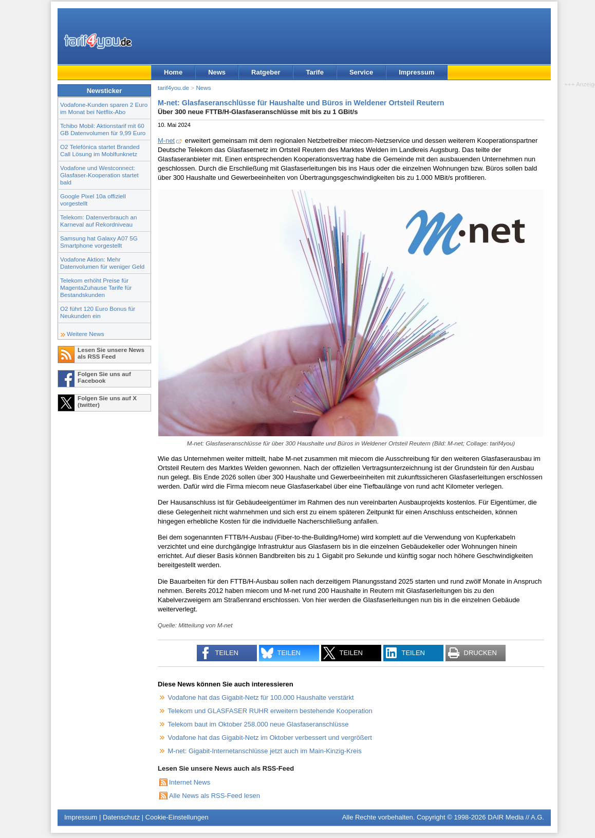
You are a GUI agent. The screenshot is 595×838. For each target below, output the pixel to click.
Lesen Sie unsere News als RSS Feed (111, 353)
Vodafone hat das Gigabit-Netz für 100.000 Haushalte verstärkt (261, 697)
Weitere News (85, 333)
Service (361, 72)
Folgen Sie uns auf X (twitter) (107, 401)
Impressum (416, 72)
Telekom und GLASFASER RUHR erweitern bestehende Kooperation (270, 711)
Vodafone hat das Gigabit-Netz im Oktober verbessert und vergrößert (270, 737)
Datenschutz (121, 817)
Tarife (314, 72)
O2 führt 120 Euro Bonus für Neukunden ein (97, 312)
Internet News (189, 782)
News (217, 72)
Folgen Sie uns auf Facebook (104, 377)
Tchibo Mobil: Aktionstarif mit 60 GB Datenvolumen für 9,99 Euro (102, 129)
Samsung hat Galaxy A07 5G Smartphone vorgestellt (99, 242)
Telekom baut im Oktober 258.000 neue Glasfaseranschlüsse (258, 724)
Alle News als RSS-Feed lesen (214, 795)
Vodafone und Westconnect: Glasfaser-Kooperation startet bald (99, 174)
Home (173, 72)
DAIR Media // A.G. (516, 817)
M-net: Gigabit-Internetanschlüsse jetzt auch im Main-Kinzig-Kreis (265, 751)
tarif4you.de (173, 87)
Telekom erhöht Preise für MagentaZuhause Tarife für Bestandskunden (96, 287)
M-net (166, 140)
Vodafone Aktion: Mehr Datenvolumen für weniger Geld (102, 263)
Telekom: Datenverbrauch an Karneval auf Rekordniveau (98, 221)
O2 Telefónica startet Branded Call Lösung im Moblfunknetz (99, 150)
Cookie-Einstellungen (177, 817)
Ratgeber (265, 72)
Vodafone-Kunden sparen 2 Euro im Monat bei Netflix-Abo (103, 108)
